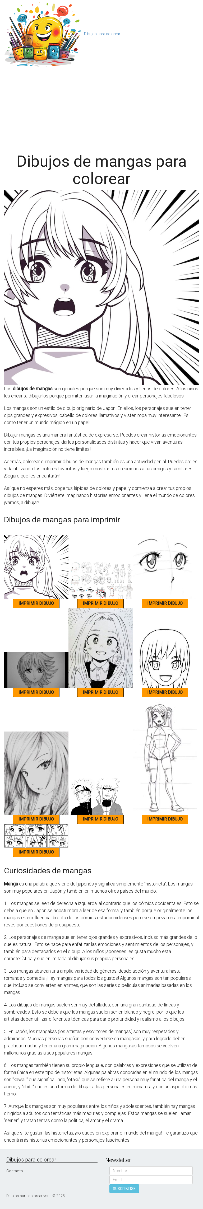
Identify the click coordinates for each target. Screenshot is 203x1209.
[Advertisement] (101, 108)
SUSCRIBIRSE (124, 1189)
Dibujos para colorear (102, 34)
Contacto (14, 1171)
